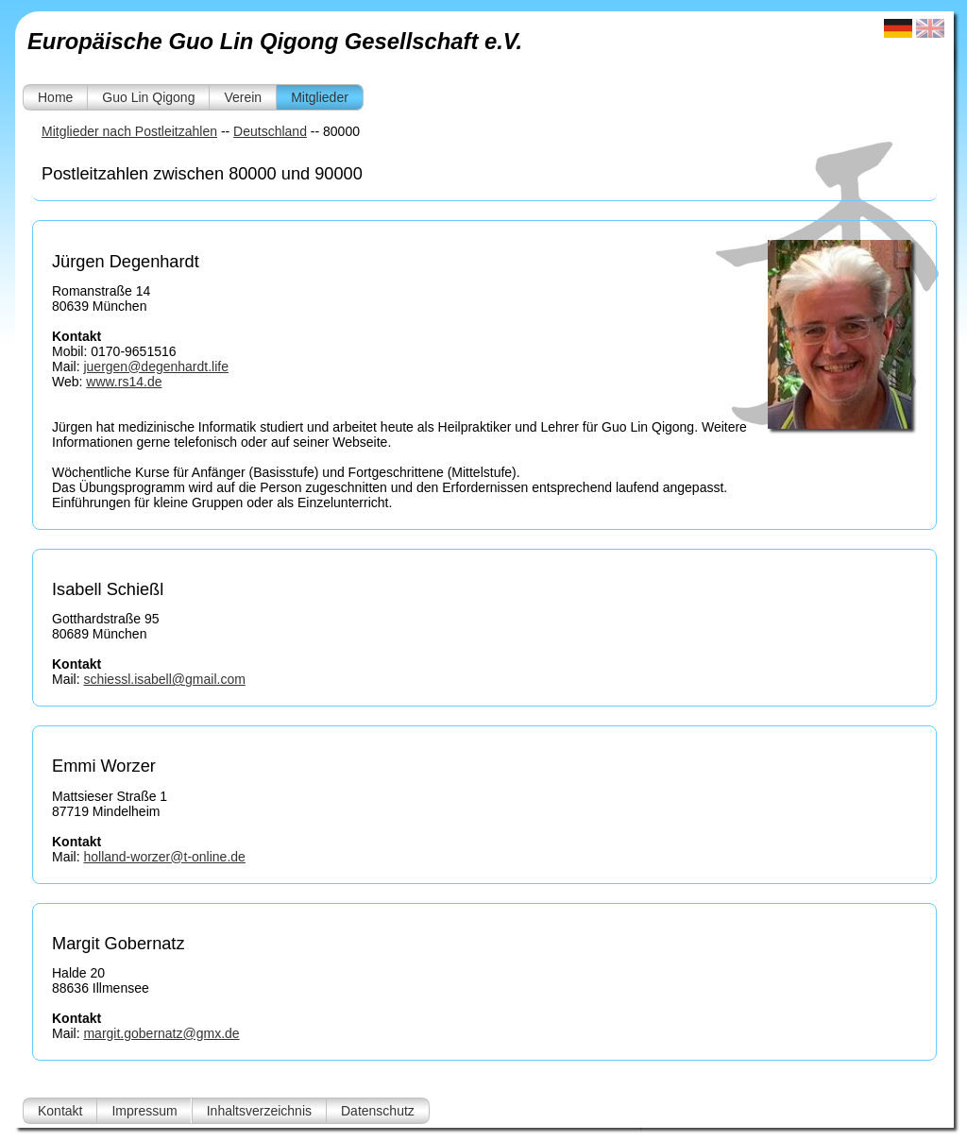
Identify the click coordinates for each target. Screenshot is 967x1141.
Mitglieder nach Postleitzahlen (129, 131)
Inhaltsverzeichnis (259, 1110)
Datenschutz (378, 1110)
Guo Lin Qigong (148, 97)
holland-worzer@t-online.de (164, 856)
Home (55, 97)
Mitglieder (319, 97)
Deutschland (270, 131)
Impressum (144, 1110)
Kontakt (60, 1110)
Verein (243, 97)
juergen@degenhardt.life (156, 366)
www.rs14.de (123, 381)
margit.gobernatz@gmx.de (161, 1033)
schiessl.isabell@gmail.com (164, 679)
